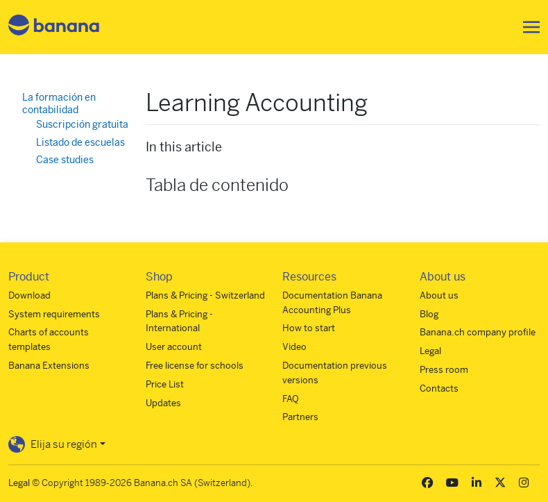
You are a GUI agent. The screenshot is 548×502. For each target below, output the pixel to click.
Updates (163, 403)
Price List (165, 384)
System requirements (54, 314)
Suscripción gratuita (82, 124)
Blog (429, 314)
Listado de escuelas (80, 142)
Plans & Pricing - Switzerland (205, 295)
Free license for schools (194, 365)
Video (294, 347)
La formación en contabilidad (59, 103)
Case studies (65, 159)
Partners (300, 417)
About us (439, 295)
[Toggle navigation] (527, 27)
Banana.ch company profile (478, 332)
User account (174, 347)
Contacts (439, 388)
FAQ (290, 399)
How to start (308, 328)
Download (29, 295)
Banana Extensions (48, 365)
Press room (444, 370)
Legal (430, 351)
